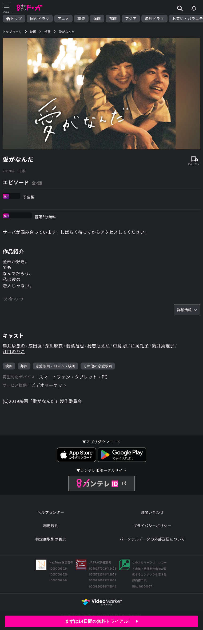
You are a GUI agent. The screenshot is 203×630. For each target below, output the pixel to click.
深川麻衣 (54, 345)
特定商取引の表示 (50, 539)
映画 (9, 365)
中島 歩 (120, 345)
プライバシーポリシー (152, 525)
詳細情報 (187, 309)
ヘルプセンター (50, 512)
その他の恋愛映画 (97, 365)
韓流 (81, 18)
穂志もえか (98, 345)
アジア (131, 18)
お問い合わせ (152, 512)
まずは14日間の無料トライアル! (101, 621)
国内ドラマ (39, 18)
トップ (14, 18)
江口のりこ (14, 351)
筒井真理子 (163, 345)
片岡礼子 (140, 345)
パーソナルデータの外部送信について (152, 539)
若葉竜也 (75, 345)
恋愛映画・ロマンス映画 (55, 365)
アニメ (63, 18)
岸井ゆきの (14, 345)
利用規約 (50, 525)
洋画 (97, 18)
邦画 (113, 18)
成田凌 (35, 345)
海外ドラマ (154, 18)
